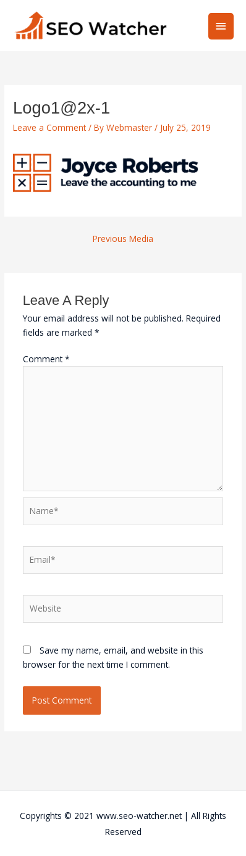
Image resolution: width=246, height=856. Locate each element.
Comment (46, 359)
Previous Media (123, 238)
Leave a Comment (49, 127)
